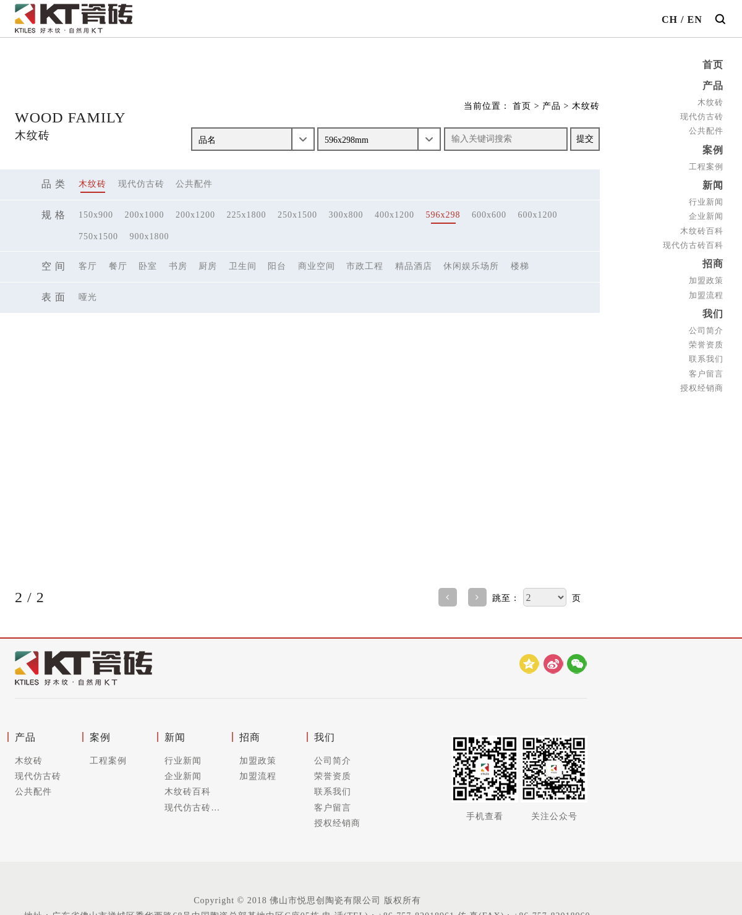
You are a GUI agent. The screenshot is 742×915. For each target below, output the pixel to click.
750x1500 (98, 236)
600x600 (489, 214)
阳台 (277, 266)
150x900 (96, 214)
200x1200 (195, 214)
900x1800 (149, 236)
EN (694, 19)
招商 (712, 263)
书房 (178, 266)
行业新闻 (706, 201)
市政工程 (364, 266)
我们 (712, 314)
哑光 (88, 297)
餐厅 (118, 266)
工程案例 (706, 166)
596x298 (443, 214)
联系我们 (706, 359)
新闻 (712, 185)
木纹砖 (710, 102)
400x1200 (394, 214)
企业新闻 (706, 216)
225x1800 (247, 214)
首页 (712, 64)
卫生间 (243, 266)
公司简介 (706, 330)
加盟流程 (706, 295)
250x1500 (297, 214)
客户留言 (706, 373)
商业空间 (316, 266)
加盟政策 (706, 280)
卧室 (148, 266)
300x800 (346, 214)
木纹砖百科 (701, 231)
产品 (712, 85)
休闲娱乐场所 (471, 266)
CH (670, 19)
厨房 (207, 266)
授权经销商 (701, 388)
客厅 (88, 266)
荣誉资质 (706, 344)
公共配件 (706, 130)
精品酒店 (413, 266)
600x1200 (538, 214)
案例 (712, 150)
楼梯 (520, 266)
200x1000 (144, 214)
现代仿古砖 (701, 116)
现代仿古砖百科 (693, 245)
